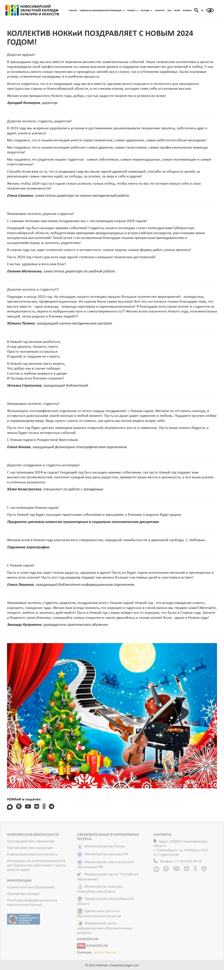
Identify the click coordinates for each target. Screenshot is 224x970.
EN (202, 11)
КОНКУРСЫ (160, 11)
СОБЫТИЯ (73, 11)
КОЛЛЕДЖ (146, 11)
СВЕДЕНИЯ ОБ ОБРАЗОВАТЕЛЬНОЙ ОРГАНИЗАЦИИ (102, 11)
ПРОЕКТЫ (132, 11)
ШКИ (169, 11)
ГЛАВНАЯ (32, 10)
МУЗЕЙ (177, 11)
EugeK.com (131, 965)
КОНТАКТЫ (187, 11)
